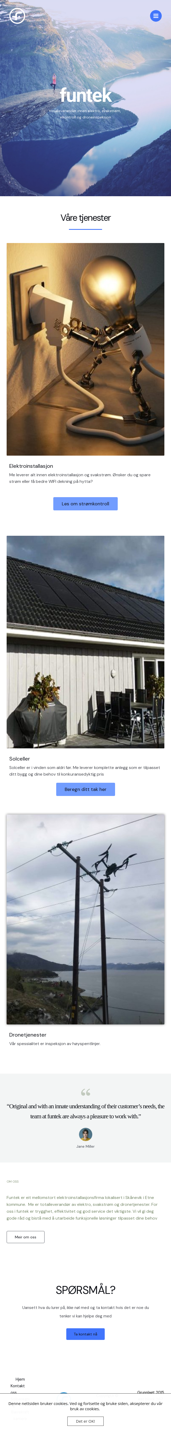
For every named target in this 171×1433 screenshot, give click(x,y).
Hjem (20, 1379)
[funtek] (17, 16)
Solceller (19, 758)
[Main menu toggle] (156, 16)
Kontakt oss (18, 1389)
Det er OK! (85, 1421)
